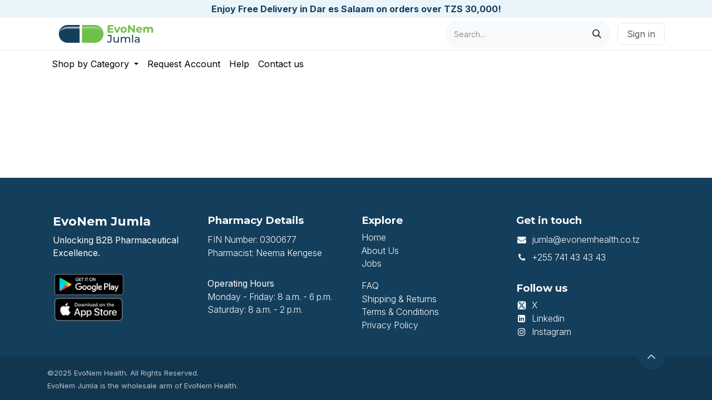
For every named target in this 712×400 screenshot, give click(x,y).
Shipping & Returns (399, 299)
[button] (651, 356)
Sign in (641, 33)
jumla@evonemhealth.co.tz (586, 239)
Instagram (551, 332)
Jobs (372, 263)
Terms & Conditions (400, 312)
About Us (380, 251)
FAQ (370, 286)
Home (374, 237)
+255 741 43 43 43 (569, 257)
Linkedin (548, 318)
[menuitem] (95, 64)
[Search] (597, 34)
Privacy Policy (390, 325)
